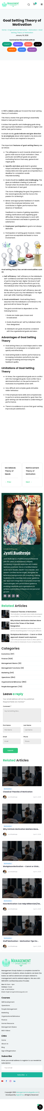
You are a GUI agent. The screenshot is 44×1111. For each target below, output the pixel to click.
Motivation (33, 30)
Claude (28, 44)
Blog (3, 1047)
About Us (4, 1044)
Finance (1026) (7, 659)
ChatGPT (7, 44)
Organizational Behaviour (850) (13, 682)
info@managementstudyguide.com (16, 992)
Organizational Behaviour (17, 30)
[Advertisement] (22, 86)
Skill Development (7, 1002)
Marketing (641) (7, 673)
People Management (9, 1009)
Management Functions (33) (12, 668)
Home (4, 30)
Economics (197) (7, 654)
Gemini (21, 50)
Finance (4, 1020)
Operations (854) (8, 677)
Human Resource (7, 1023)
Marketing (5, 1013)
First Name (7, 725)
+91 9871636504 (9, 989)
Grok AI (37, 44)
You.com (32, 50)
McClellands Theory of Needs (11, 475)
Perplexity (18, 44)
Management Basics (9, 1027)
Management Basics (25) (11, 663)
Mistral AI (12, 50)
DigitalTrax (20, 1095)
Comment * (7, 706)
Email (5, 737)
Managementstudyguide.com (27, 1092)
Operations (5, 1005)
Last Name (27, 725)
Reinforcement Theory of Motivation (32, 475)
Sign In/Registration (8, 1051)
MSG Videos (5, 1030)
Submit (10, 750)
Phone (25, 737)
